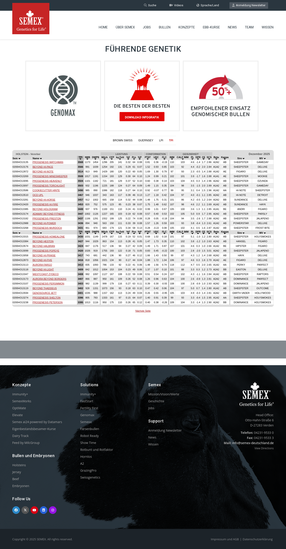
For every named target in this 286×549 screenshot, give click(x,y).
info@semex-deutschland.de (253, 443)
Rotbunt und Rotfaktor (96, 449)
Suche (150, 5)
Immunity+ (20, 394)
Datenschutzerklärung (258, 539)
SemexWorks (21, 401)
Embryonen (20, 486)
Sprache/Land (207, 5)
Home (103, 23)
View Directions (264, 448)
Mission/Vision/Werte (163, 394)
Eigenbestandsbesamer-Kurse (34, 429)
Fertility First (89, 408)
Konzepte (187, 23)
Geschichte (156, 401)
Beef (15, 479)
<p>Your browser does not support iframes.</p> (143, 232)
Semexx (86, 422)
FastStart (86, 401)
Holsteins (19, 465)
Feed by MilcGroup (26, 443)
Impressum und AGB (225, 539)
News (232, 23)
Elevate (17, 415)
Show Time (88, 443)
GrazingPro (88, 470)
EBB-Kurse (211, 23)
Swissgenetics (90, 477)
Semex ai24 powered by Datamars (37, 422)
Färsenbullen (89, 429)
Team (249, 23)
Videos (176, 5)
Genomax (87, 415)
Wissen (267, 23)
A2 (82, 463)
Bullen (164, 23)
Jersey (16, 472)
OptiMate (19, 408)
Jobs (147, 23)
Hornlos (86, 456)
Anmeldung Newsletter (248, 5)
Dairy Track (20, 436)
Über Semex (125, 23)
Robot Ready (89, 436)
